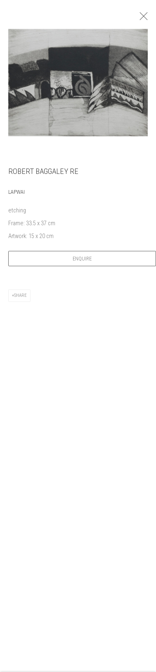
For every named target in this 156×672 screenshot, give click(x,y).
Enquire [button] (82, 261)
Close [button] (143, 18)
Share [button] (20, 297)
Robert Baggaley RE (43, 173)
